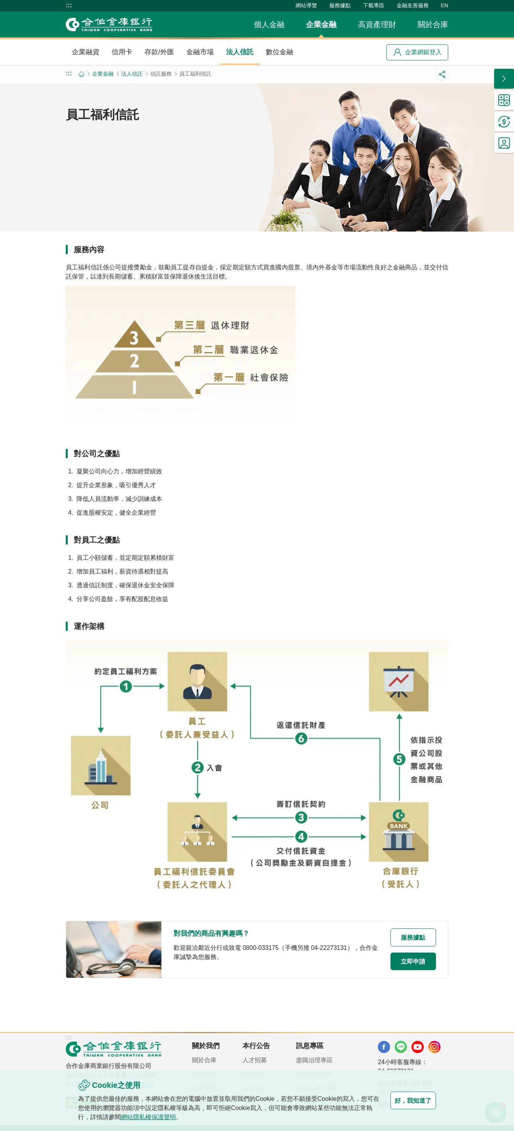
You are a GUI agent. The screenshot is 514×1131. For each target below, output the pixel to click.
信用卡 (122, 52)
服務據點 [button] (405, 937)
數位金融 (279, 52)
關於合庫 (433, 24)
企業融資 (85, 52)
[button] (504, 79)
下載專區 (373, 5)
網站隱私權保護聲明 (166, 1117)
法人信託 (240, 52)
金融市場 (200, 52)
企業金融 (321, 24)
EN (444, 5)
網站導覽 (306, 5)
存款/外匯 (159, 52)
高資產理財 (377, 24)
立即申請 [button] (405, 962)
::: (69, 5)
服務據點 (340, 5)
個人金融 (269, 24)
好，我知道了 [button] (405, 1100)
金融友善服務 (413, 5)
